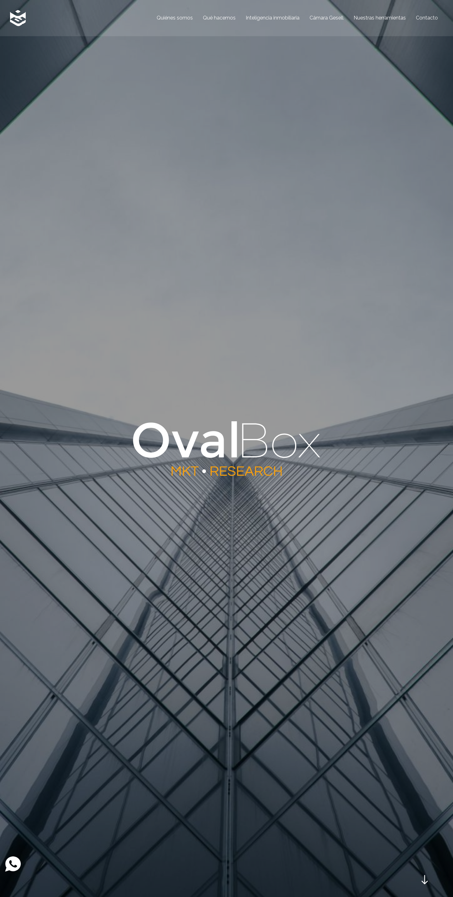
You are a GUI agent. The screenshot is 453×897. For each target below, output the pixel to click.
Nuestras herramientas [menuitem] (380, 18)
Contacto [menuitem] (427, 18)
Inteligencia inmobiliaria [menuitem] (272, 18)
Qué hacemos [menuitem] (219, 18)
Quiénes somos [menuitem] (175, 18)
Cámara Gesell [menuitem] (327, 18)
